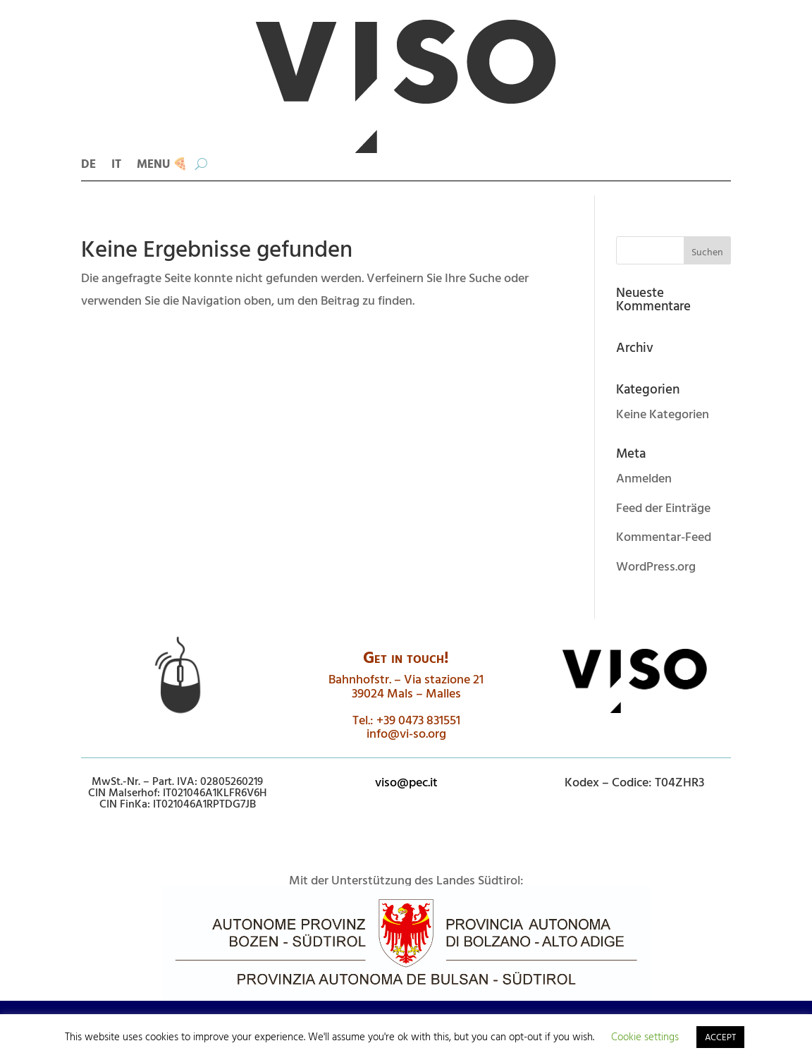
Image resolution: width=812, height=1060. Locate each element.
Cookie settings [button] (645, 1036)
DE (88, 165)
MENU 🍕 (162, 165)
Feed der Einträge (663, 507)
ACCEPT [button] (720, 1037)
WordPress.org (656, 565)
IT (116, 165)
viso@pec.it (406, 781)
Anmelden (644, 477)
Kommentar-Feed (663, 536)
